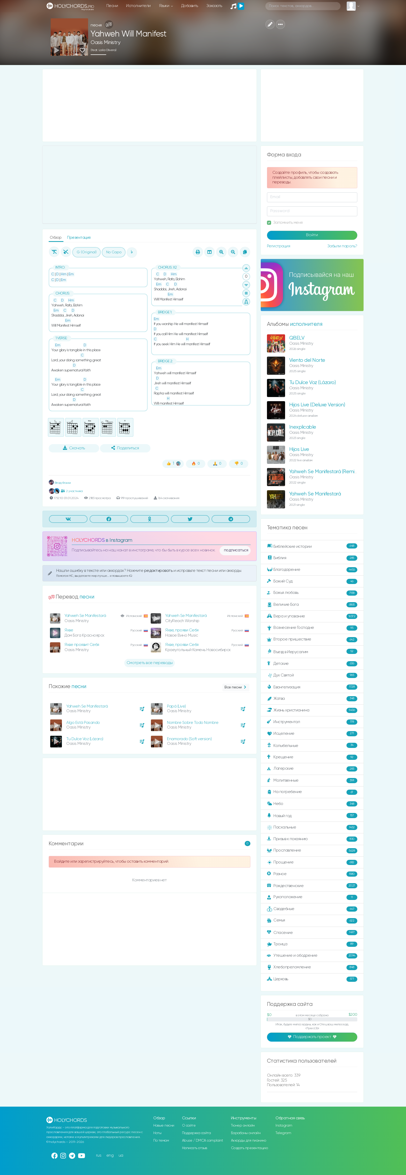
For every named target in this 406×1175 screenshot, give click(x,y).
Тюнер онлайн (243, 1125)
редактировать (158, 571)
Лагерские (312, 769)
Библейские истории (312, 546)
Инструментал (312, 722)
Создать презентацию (249, 1148)
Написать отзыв (194, 1148)
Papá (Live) (176, 706)
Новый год (312, 815)
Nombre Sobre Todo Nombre (192, 723)
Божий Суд (312, 581)
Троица (312, 944)
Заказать (214, 6)
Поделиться (125, 448)
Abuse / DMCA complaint (202, 1140)
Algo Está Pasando (83, 723)
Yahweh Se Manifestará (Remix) (323, 471)
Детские (312, 663)
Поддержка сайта (196, 1133)
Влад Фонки (60, 483)
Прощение (312, 862)
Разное (312, 874)
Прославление (312, 850)
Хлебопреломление (312, 967)
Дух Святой (312, 675)
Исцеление (312, 733)
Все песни (235, 687)
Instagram (284, 1125)
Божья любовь (312, 593)
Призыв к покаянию (312, 839)
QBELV (296, 338)
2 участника (72, 491)
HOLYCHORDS (88, 540)
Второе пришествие (312, 639)
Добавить (189, 6)
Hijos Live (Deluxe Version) (317, 405)
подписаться (236, 550)
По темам (161, 1140)
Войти (312, 235)
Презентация (79, 238)
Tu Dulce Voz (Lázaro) (84, 739)
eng (110, 1155)
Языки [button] (164, 6)
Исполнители (138, 6)
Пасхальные (312, 827)
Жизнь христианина (312, 710)
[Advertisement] (149, 105)
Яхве (68, 630)
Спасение (312, 932)
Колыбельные (312, 745)
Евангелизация (312, 687)
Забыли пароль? (342, 246)
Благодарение (312, 569)
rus (99, 1155)
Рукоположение (312, 897)
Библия (312, 558)
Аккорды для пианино (248, 1140)
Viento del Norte (307, 360)
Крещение (312, 757)
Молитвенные (312, 780)
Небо (312, 803)
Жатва (312, 698)
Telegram (283, 1133)
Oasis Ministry (105, 42)
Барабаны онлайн (246, 1133)
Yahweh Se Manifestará (85, 616)
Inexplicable (302, 427)
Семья (312, 920)
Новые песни (163, 1125)
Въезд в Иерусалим (312, 651)
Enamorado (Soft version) (189, 739)
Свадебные (312, 909)
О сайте (189, 1125)
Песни (112, 6)
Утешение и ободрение (312, 955)
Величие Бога (312, 604)
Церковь (312, 979)
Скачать (74, 448)
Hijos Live (299, 449)
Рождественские (312, 885)
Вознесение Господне (312, 628)
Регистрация (278, 246)
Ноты (157, 1133)
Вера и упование (312, 616)
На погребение (312, 792)
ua (121, 1155)
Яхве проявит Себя (81, 645)
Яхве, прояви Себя (182, 630)
